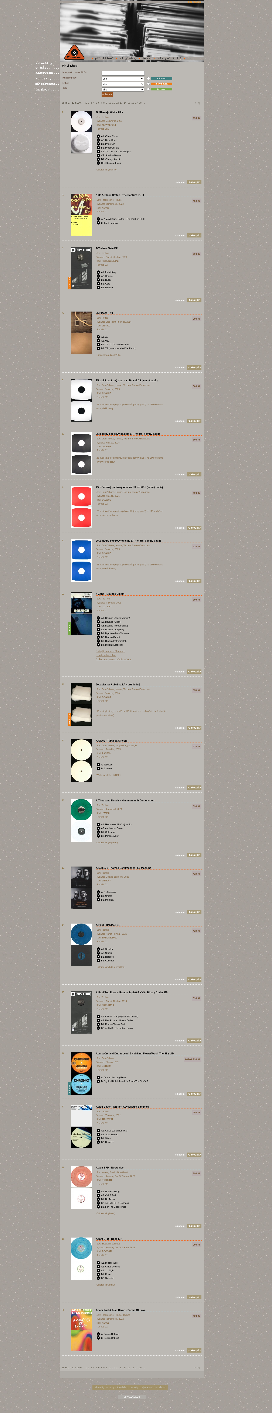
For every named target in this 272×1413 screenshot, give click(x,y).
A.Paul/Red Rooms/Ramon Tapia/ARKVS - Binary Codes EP (132, 992)
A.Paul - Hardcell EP (108, 925)
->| (198, 103)
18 (140, 103)
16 (132, 103)
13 (121, 103)
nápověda (120, 1387)
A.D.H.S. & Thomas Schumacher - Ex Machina (123, 868)
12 (117, 103)
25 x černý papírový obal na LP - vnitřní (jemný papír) (128, 433)
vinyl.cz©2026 (132, 1396)
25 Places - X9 (104, 313)
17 (136, 103)
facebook (160, 1387)
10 (109, 103)
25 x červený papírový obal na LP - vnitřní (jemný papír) (129, 487)
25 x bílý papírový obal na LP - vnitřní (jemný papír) (127, 380)
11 (113, 103)
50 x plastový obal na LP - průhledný (118, 684)
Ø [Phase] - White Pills (109, 112)
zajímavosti (146, 1387)
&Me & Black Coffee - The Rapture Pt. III (120, 195)
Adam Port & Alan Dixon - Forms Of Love (121, 1310)
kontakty (133, 1387)
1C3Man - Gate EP (107, 248)
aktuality (99, 1387)
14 (125, 103)
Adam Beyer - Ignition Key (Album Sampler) (122, 1106)
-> (195, 103)
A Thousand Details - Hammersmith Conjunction (125, 800)
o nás (109, 1387)
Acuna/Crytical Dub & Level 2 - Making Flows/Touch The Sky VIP (135, 1053)
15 (129, 103)
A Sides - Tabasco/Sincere (112, 740)
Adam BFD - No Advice (109, 1167)
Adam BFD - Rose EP (109, 1238)
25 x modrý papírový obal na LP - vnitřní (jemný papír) (128, 540)
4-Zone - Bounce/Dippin (110, 593)
